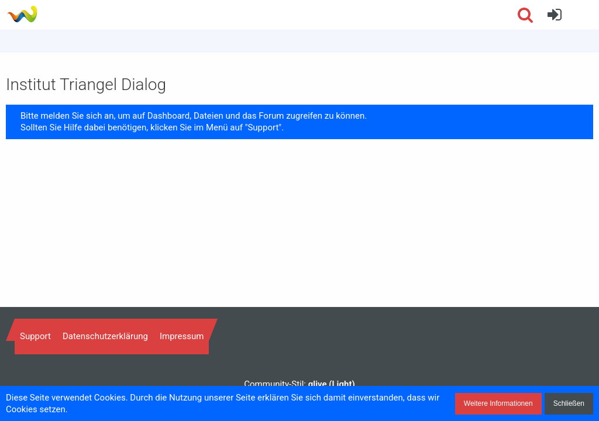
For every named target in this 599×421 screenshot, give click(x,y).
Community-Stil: (299, 384)
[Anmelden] (554, 14)
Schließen (568, 403)
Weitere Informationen (498, 403)
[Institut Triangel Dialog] (22, 14)
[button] (583, 14)
